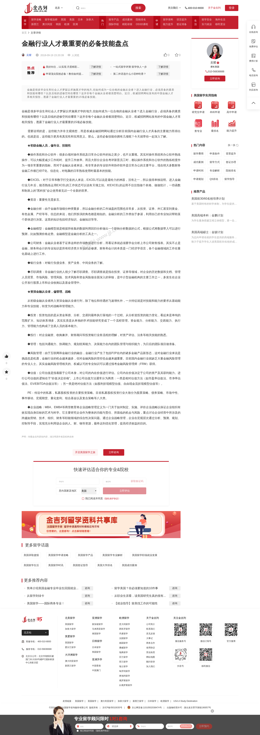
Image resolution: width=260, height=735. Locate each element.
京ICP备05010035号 (112, 707)
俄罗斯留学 (124, 680)
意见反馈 (150, 633)
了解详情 (96, 66)
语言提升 (182, 19)
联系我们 (150, 629)
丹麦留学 (123, 633)
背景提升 (231, 153)
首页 (24, 32)
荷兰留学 (123, 661)
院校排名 (141, 19)
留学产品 (114, 19)
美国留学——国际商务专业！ (45, 603)
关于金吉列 (214, 7)
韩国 (58, 24)
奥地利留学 (124, 676)
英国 (63, 19)
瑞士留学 (123, 666)
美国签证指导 (80, 565)
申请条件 (215, 153)
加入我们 (150, 666)
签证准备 (182, 24)
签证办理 (231, 162)
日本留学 (96, 647)
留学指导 (229, 179)
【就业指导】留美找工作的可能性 (136, 603)
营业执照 (150, 652)
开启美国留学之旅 (85, 452)
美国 (71, 19)
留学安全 (207, 19)
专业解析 (215, 170)
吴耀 (26, 55)
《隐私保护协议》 (111, 498)
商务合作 (150, 643)
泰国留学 (96, 633)
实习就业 (207, 24)
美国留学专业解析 (112, 555)
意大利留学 (124, 624)
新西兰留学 (70, 665)
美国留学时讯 (55, 565)
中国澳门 (96, 670)
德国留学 (123, 643)
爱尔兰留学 (70, 647)
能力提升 (168, 24)
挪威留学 (123, 647)
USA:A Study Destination (186, 701)
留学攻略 (36, 19)
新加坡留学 (97, 624)
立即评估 (125, 490)
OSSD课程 (142, 24)
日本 (80, 19)
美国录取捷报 (31, 555)
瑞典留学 (123, 652)
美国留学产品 (85, 555)
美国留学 (69, 624)
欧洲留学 (165, 701)
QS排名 (214, 179)
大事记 (149, 638)
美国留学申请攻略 (58, 555)
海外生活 (220, 19)
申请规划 (198, 179)
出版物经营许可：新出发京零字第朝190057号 (189, 707)
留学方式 (215, 162)
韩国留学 (96, 652)
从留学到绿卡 (35, 595)
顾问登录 (150, 661)
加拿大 (90, 19)
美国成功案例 (129, 565)
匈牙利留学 (124, 671)
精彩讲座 (127, 24)
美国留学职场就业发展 (144, 555)
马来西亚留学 (98, 629)
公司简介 (150, 624)
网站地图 (150, 657)
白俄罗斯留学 (125, 685)
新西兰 (35, 24)
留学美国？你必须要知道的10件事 (136, 588)
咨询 (87, 588)
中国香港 (96, 665)
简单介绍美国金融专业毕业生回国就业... (52, 588)
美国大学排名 (104, 565)
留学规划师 (51, 19)
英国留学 (69, 642)
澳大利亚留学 (71, 661)
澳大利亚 (47, 24)
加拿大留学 (70, 629)
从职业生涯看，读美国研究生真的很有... (140, 595)
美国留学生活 (31, 565)
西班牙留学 (124, 629)
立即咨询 (114, 452)
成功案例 (127, 19)
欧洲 (66, 24)
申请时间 (198, 170)
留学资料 (168, 19)
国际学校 (114, 24)
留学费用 (198, 153)
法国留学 (123, 638)
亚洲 (75, 24)
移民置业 (220, 24)
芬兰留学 (123, 657)
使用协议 (150, 647)
